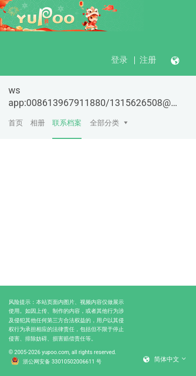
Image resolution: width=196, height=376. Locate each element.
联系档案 (67, 128)
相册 (37, 123)
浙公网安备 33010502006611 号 (56, 362)
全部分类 (104, 123)
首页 (15, 123)
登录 (119, 60)
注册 (148, 60)
